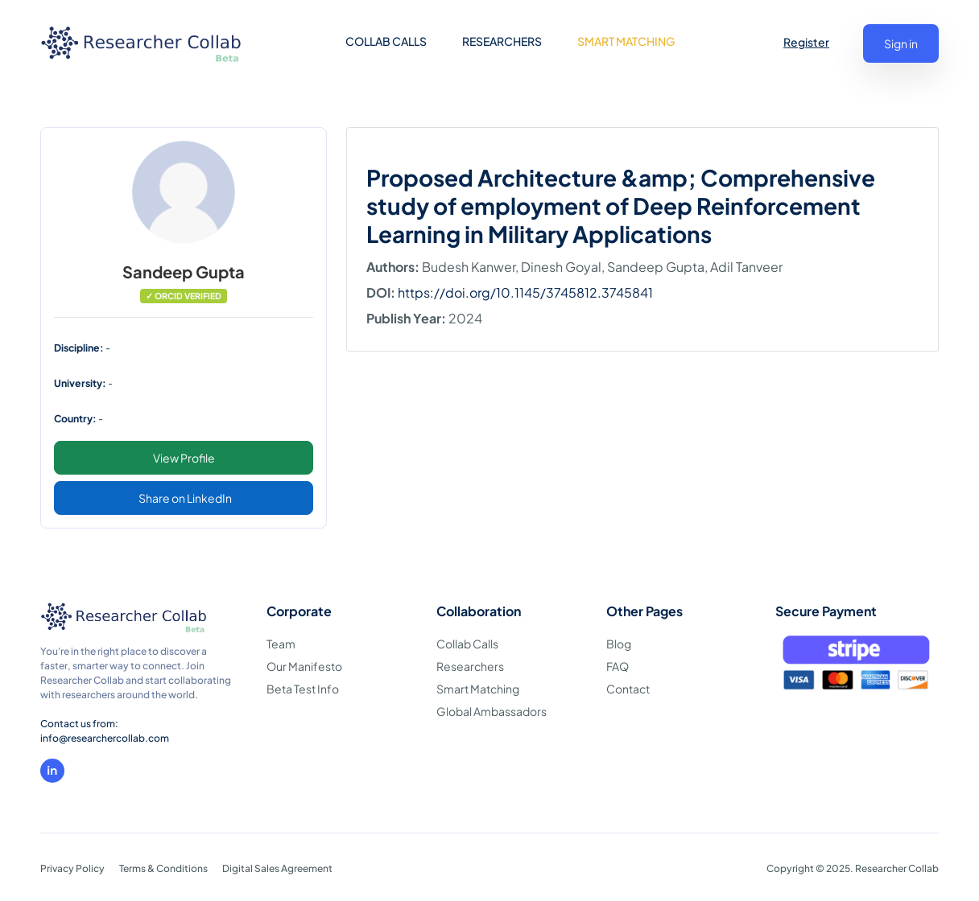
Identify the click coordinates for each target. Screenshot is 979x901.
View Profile (184, 457)
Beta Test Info (302, 688)
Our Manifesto (304, 666)
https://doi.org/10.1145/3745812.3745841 (525, 292)
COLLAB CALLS (386, 41)
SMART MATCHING (626, 41)
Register (806, 42)
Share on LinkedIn (185, 498)
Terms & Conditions (163, 868)
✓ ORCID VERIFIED (183, 295)
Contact (628, 688)
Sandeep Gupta (183, 271)
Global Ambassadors (491, 711)
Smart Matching (477, 688)
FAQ (617, 666)
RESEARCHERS (502, 41)
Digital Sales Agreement (277, 868)
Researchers (470, 666)
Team (280, 643)
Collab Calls (467, 643)
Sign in (901, 43)
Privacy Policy (72, 868)
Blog (618, 643)
